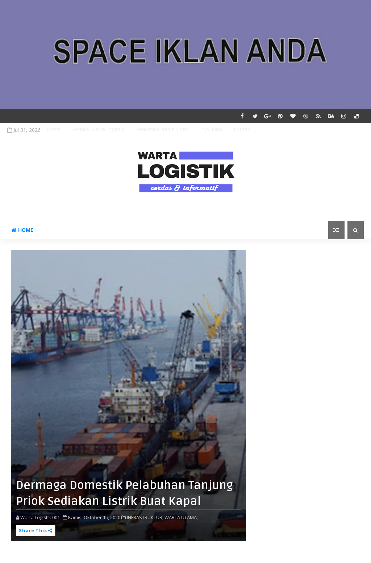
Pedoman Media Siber (162, 129)
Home (53, 129)
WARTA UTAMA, (181, 517)
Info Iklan (210, 129)
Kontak (242, 129)
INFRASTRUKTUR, (145, 517)
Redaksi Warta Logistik (98, 129)
